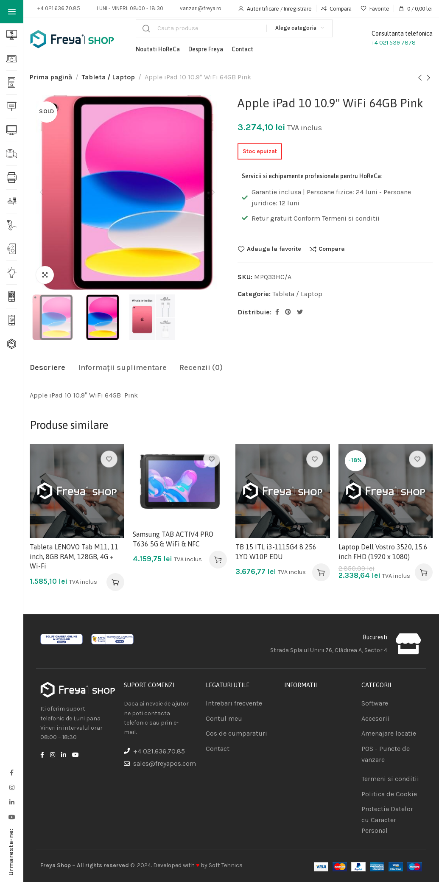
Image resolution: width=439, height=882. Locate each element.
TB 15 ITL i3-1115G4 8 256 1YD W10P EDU (275, 551)
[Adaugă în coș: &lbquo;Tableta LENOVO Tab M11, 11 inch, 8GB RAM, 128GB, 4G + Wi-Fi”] (115, 582)
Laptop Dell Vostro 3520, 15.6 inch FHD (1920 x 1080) (383, 551)
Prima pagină (51, 77)
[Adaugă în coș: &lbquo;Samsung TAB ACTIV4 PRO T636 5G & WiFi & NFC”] (218, 559)
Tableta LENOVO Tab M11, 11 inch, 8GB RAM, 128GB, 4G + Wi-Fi (74, 556)
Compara (332, 249)
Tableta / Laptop (108, 77)
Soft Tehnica (226, 865)
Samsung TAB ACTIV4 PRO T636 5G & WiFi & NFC (173, 538)
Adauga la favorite (274, 249)
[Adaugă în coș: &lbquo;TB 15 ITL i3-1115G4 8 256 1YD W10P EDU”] (321, 572)
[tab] (47, 368)
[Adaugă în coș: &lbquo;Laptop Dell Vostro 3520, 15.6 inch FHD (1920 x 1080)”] (424, 572)
